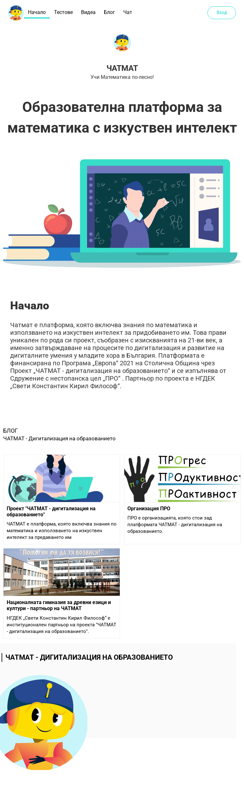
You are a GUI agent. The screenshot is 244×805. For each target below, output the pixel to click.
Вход (222, 12)
